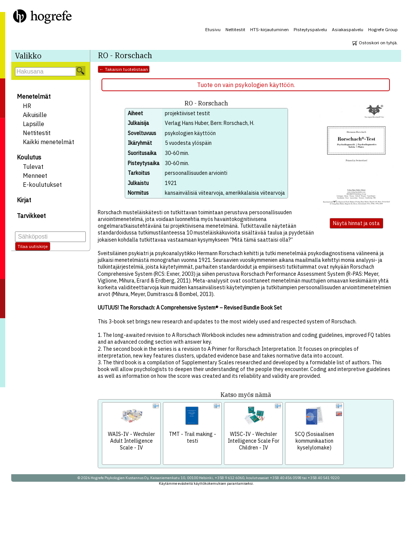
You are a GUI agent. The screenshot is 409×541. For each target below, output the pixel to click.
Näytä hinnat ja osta (356, 223)
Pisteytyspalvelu (310, 29)
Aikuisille (35, 115)
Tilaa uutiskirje (33, 246)
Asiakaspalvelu (347, 29)
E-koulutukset (42, 184)
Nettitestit (235, 29)
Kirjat (24, 200)
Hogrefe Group (383, 29)
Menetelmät (34, 96)
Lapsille (33, 124)
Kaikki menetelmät (48, 142)
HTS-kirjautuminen (269, 29)
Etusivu (213, 29)
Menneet (35, 175)
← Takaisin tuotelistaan (123, 69)
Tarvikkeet (31, 215)
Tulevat (33, 166)
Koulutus (29, 157)
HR (27, 106)
